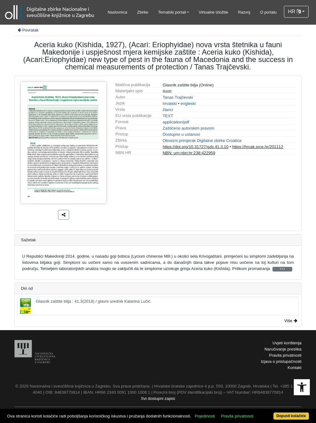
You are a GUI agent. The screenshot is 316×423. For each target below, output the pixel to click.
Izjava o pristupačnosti (281, 361)
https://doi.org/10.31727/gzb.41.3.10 (195, 146)
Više (290, 320)
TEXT (168, 116)
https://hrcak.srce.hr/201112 (257, 146)
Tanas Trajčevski (178, 97)
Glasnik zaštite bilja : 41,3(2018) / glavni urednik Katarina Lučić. (86, 306)
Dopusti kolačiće (291, 416)
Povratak (28, 30)
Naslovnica (117, 12)
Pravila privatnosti (285, 355)
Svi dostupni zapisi (158, 398)
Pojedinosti (205, 416)
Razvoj (244, 12)
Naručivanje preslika (282, 349)
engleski (188, 103)
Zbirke (142, 12)
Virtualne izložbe (213, 12)
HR (294, 11)
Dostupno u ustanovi (181, 134)
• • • (282, 269)
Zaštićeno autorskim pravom (188, 128)
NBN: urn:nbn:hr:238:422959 (189, 153)
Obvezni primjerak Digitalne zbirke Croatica (202, 140)
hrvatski (170, 103)
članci (168, 109)
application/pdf (176, 122)
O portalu (268, 12)
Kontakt (294, 367)
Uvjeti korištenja (286, 343)
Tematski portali (172, 12)
